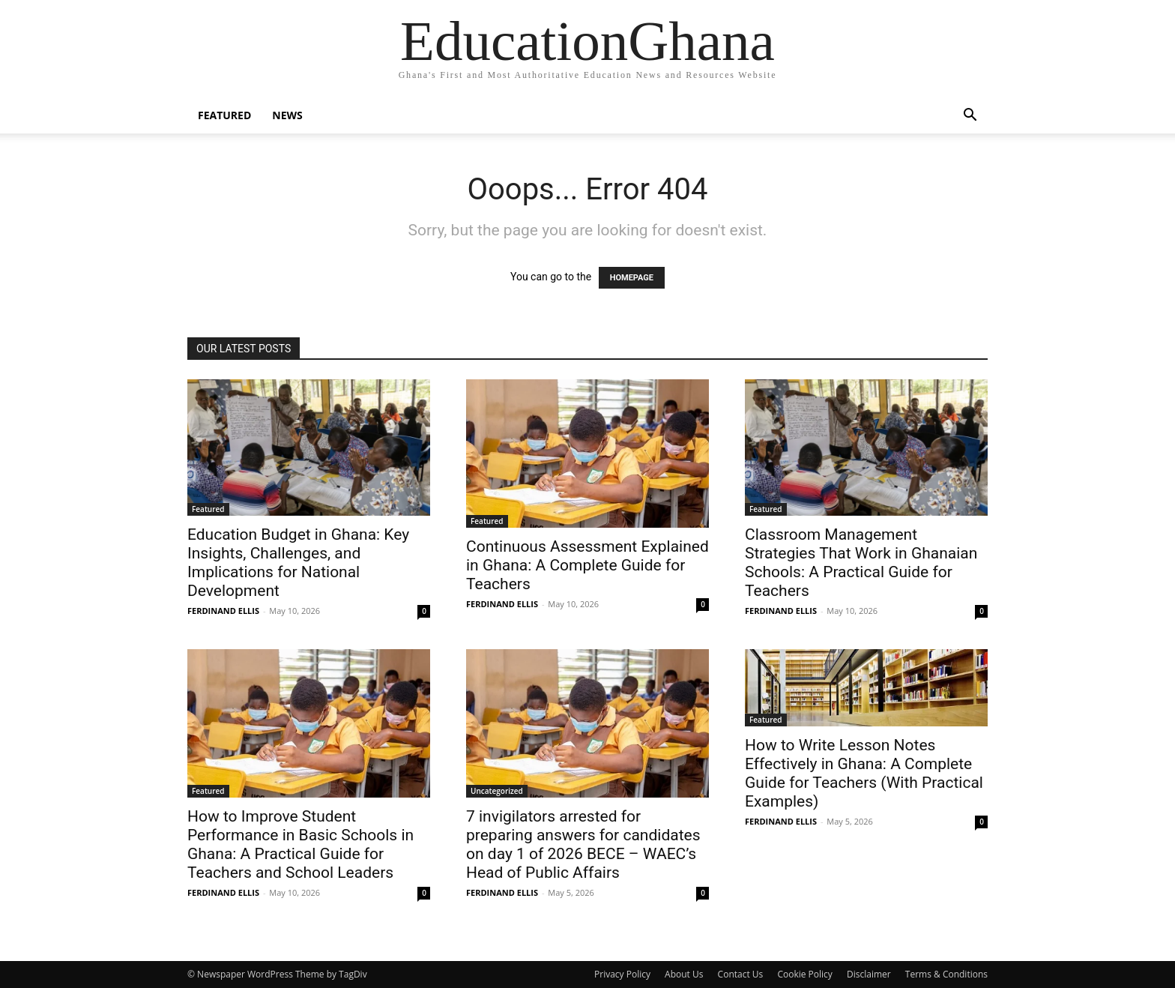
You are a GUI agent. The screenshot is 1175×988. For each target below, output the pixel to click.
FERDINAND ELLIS (223, 610)
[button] (970, 116)
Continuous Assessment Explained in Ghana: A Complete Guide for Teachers (587, 565)
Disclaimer (869, 974)
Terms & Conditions (946, 974)
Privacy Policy (622, 974)
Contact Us (741, 974)
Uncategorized (497, 791)
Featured (224, 115)
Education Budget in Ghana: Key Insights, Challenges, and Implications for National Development (298, 562)
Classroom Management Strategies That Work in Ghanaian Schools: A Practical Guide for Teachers (861, 562)
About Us (684, 974)
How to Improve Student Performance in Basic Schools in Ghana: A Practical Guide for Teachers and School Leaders (300, 844)
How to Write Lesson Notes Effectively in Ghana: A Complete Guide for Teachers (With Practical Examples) (864, 773)
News (287, 115)
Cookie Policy (804, 974)
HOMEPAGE (631, 278)
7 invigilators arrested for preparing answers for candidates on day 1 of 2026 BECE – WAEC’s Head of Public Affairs (583, 844)
